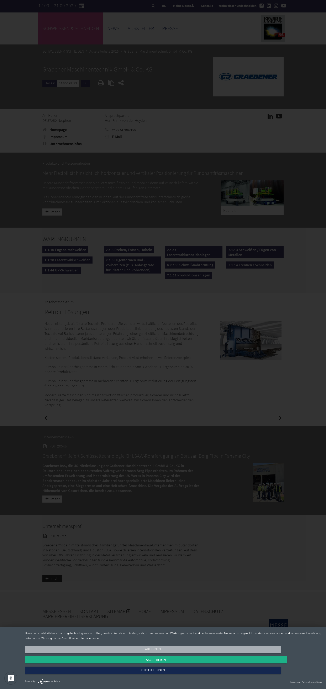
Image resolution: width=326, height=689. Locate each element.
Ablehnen (69, 674)
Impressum (295, 682)
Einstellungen (277, 674)
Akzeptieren (173, 674)
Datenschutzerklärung (312, 682)
